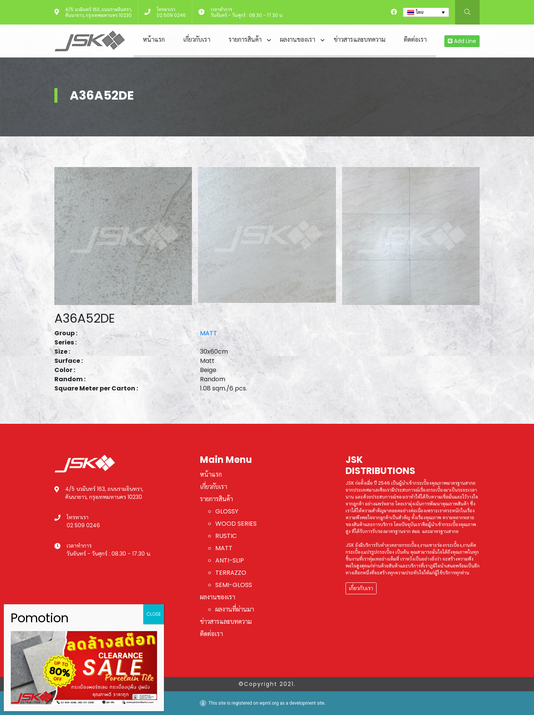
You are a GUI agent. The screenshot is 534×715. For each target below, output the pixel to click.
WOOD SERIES (236, 523)
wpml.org (268, 703)
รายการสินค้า (245, 39)
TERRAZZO (230, 572)
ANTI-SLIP (229, 560)
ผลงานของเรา (297, 39)
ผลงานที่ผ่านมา (234, 609)
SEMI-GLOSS (233, 585)
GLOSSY (226, 511)
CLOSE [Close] (153, 614)
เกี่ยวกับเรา (196, 39)
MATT (208, 333)
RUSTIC (226, 535)
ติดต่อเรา (415, 39)
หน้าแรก (154, 39)
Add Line (462, 41)
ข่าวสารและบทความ (359, 39)
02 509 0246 (171, 15)
